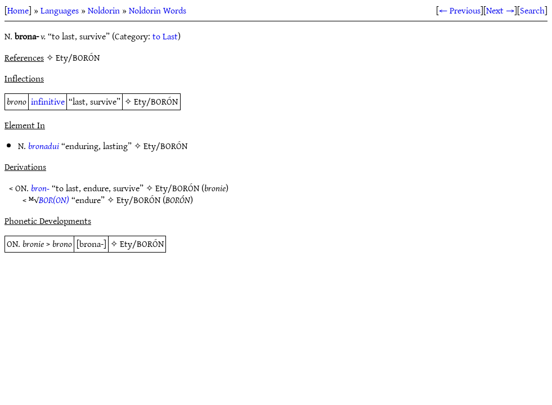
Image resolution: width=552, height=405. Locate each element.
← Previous (460, 10)
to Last (165, 36)
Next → (500, 10)
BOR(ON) (54, 200)
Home (18, 10)
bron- (40, 188)
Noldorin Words (157, 10)
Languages (60, 10)
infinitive (48, 101)
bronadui (43, 146)
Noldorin (104, 10)
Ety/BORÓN (156, 101)
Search (532, 10)
